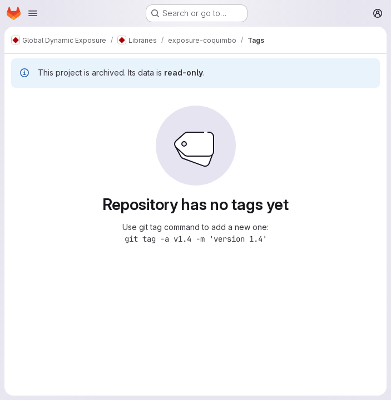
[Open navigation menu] (33, 13)
